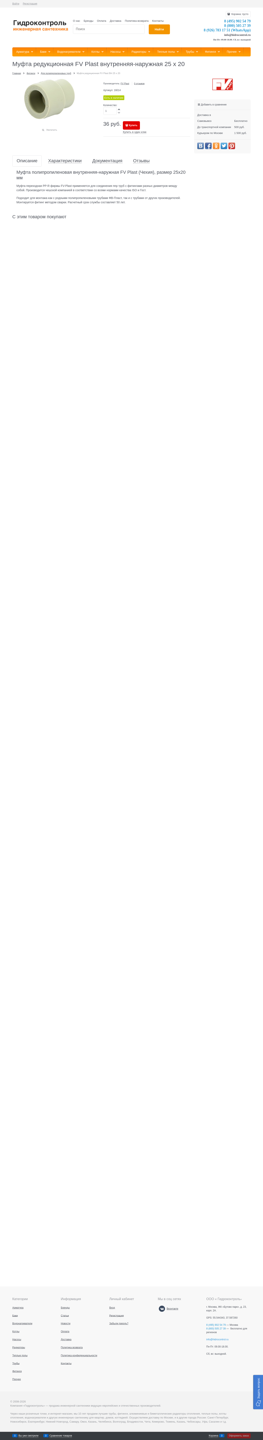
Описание (27, 161)
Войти (15, 3)
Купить (133, 125)
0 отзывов (139, 83)
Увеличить (51, 130)
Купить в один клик (134, 132)
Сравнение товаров (61, 1435)
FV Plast (125, 83)
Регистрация (30, 3)
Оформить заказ (239, 1435)
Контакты (158, 20)
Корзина (213, 1435)
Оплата (101, 20)
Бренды (88, 20)
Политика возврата (137, 20)
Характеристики (65, 161)
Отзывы (141, 161)
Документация (107, 161)
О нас (76, 20)
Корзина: (239, 14)
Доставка (115, 20)
